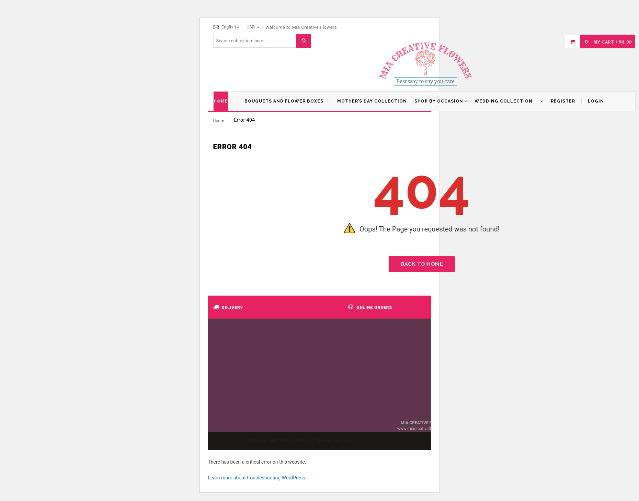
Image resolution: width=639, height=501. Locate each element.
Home (218, 120)
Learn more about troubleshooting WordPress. (257, 477)
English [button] (226, 27)
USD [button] (253, 27)
